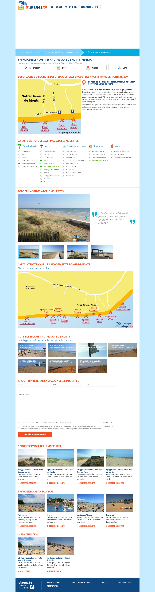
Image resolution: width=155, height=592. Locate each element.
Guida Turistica (52, 586)
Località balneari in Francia (29, 52)
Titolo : (89, 384)
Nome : (21, 384)
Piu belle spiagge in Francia (81, 583)
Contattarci (103, 582)
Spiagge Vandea (72, 52)
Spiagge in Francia (53, 583)
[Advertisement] (77, 29)
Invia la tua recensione (35, 434)
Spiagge (59, 7)
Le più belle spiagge (71, 7)
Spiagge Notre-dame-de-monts (98, 52)
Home (52, 7)
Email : (54, 384)
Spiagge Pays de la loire (53, 52)
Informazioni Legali (124, 582)
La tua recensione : (25, 395)
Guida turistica (87, 7)
